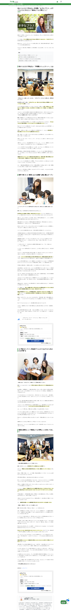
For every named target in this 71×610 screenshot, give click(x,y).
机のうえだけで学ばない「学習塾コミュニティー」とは (28, 55)
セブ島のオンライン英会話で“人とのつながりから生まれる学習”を (30, 58)
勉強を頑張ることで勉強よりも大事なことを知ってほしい (28, 60)
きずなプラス (13, 5)
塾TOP (9, 5)
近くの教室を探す (35, 340)
